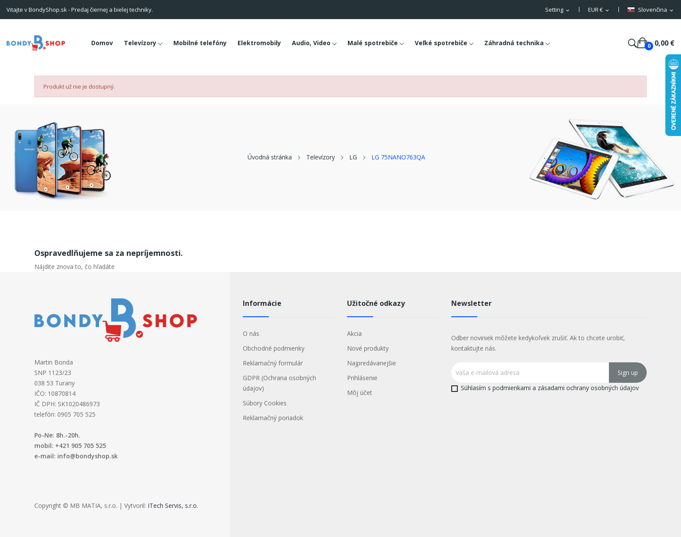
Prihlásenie (362, 378)
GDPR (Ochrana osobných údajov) (279, 383)
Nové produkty (368, 348)
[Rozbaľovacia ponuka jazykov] (651, 10)
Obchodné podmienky (273, 348)
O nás (251, 333)
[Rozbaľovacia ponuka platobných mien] (599, 10)
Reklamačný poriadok (273, 418)
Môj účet (359, 392)
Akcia (354, 333)
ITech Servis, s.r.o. (173, 505)
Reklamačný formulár (273, 363)
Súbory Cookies (265, 403)
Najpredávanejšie (371, 363)
